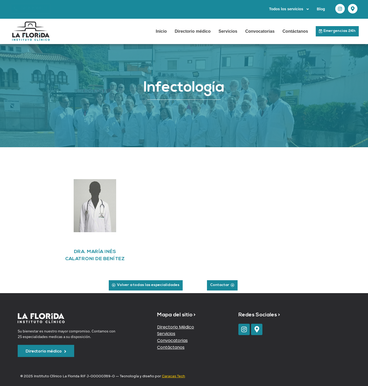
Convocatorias (260, 31)
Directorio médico (193, 31)
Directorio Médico (175, 327)
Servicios (228, 31)
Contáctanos (295, 31)
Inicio (161, 31)
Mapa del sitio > (176, 315)
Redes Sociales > (259, 315)
